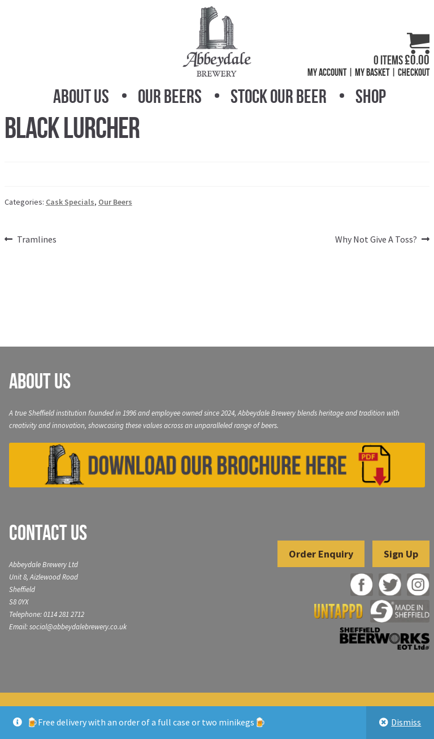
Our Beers (170, 96)
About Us (81, 96)
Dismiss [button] (406, 722)
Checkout (413, 72)
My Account (326, 72)
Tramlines (36, 239)
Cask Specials (70, 202)
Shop (370, 96)
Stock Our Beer (279, 96)
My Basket (372, 72)
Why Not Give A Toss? (376, 239)
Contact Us (48, 532)
